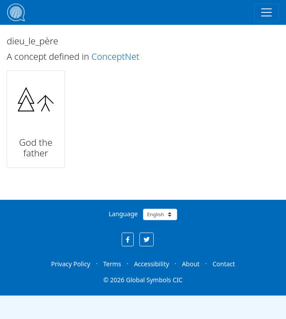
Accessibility (151, 264)
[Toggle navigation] (266, 12)
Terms (112, 264)
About (191, 264)
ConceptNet (115, 56)
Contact (223, 264)
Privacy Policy (70, 264)
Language (123, 214)
